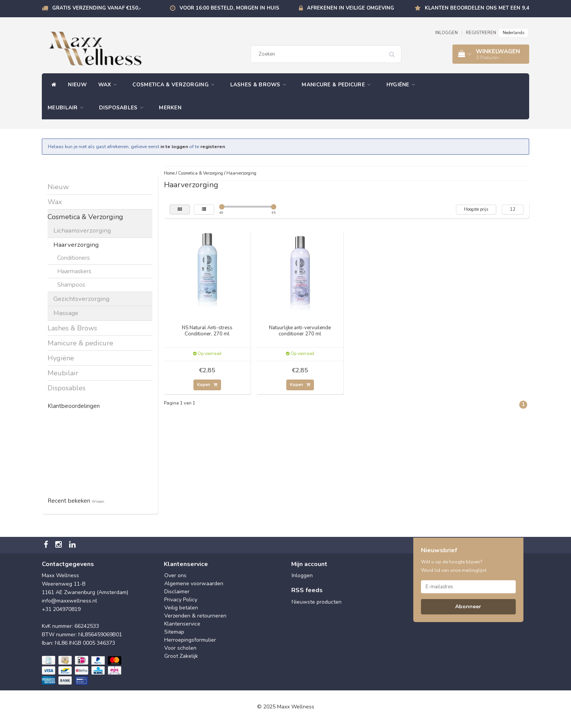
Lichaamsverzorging (82, 230)
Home (169, 173)
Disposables (123, 107)
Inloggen (302, 575)
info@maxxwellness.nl (69, 600)
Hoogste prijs (476, 209)
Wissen (98, 501)
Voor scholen (180, 648)
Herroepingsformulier (190, 640)
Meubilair (67, 107)
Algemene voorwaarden (193, 583)
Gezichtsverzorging (81, 298)
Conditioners (73, 258)
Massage (65, 313)
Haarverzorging (76, 244)
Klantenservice (182, 623)
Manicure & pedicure (338, 84)
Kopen (207, 385)
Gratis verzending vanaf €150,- (96, 8)
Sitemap (174, 632)
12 (512, 209)
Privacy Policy (180, 599)
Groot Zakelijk (181, 656)
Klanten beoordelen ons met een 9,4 (477, 8)
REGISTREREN (481, 33)
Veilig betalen (181, 607)
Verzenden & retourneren (195, 615)
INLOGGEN (446, 33)
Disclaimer (177, 591)
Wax (109, 84)
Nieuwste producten (317, 602)
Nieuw (77, 84)
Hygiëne (402, 84)
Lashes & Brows (260, 84)
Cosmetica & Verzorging (175, 84)
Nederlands (513, 33)
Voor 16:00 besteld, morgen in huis (229, 8)
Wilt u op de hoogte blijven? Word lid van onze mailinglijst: (454, 566)
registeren (212, 146)
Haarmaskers (74, 271)
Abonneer (468, 606)
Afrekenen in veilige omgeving (350, 8)
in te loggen (174, 146)
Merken (170, 107)
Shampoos (71, 285)
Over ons (175, 575)
